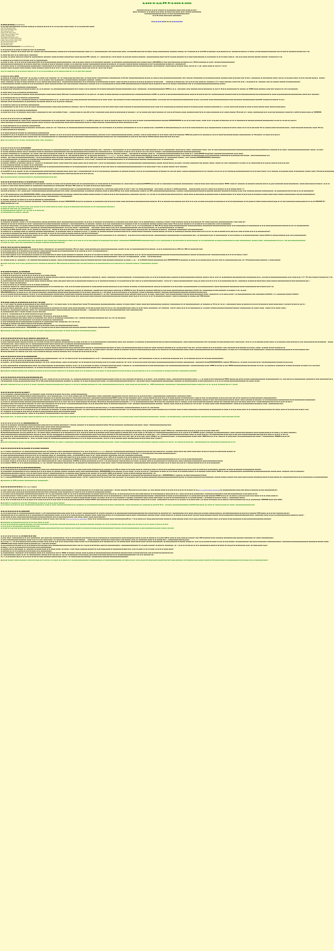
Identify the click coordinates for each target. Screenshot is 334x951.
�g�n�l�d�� (177, 21)
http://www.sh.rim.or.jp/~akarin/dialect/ (77, 519)
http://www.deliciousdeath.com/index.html (209, 490)
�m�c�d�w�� (159, 21)
